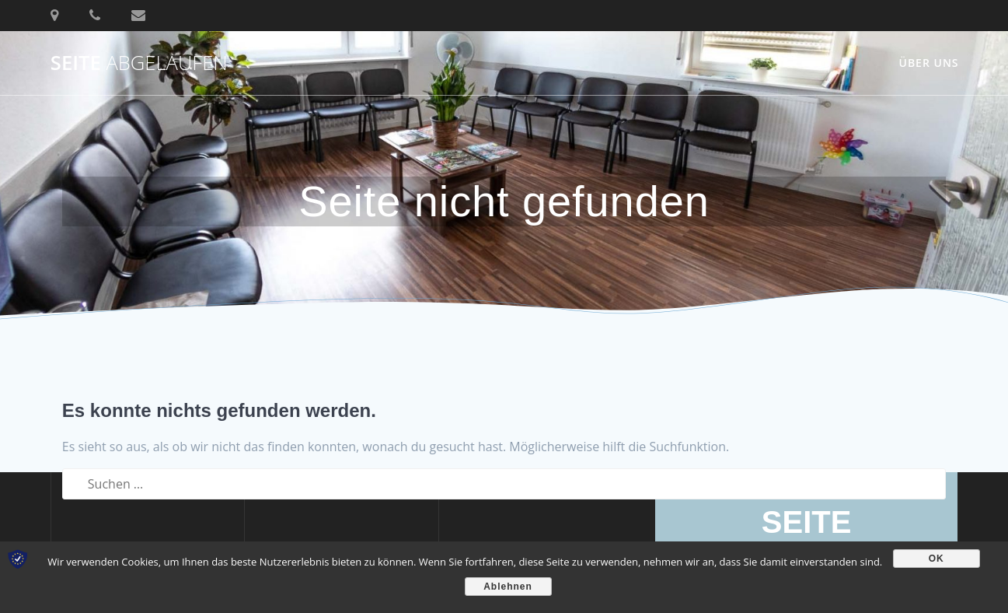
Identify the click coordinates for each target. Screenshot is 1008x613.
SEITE (139, 63)
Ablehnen (507, 586)
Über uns (928, 62)
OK (936, 558)
